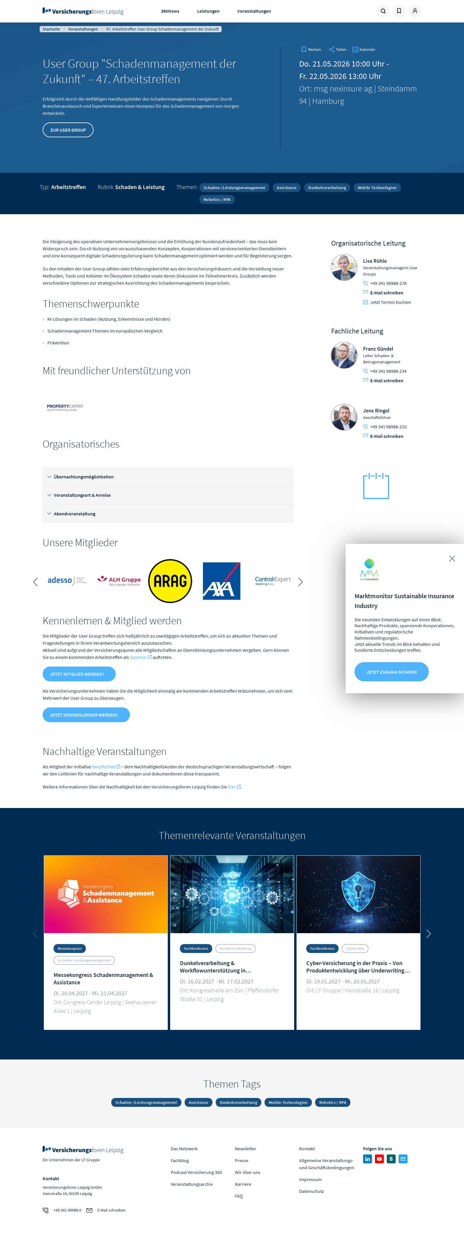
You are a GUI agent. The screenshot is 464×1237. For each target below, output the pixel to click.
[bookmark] (311, 49)
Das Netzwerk (184, 1148)
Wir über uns (247, 1172)
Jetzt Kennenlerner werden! (84, 715)
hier (232, 787)
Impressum (310, 1179)
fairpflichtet (103, 767)
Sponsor (138, 657)
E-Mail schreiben (383, 293)
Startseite (51, 29)
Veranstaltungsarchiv (192, 1184)
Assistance (287, 187)
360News (170, 11)
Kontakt (307, 1148)
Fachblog (180, 1160)
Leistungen (208, 11)
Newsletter (245, 1148)
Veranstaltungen (254, 11)
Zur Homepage (85, 11)
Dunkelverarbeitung (327, 187)
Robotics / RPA (217, 199)
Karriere (243, 1184)
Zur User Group (68, 130)
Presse (241, 1160)
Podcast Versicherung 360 (196, 1172)
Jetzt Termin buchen (387, 302)
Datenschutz (311, 1191)
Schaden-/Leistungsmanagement (234, 187)
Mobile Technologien (377, 187)
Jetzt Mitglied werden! (77, 674)
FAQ (239, 1196)
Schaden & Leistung (140, 187)
